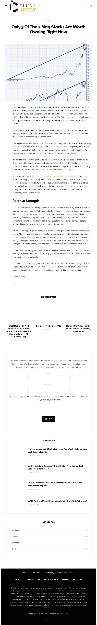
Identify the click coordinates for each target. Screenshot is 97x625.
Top (48, 620)
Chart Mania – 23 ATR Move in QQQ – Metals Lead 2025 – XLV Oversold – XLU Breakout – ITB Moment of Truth (19, 331)
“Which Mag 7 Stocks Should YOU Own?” (58, 176)
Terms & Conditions (72, 579)
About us (19, 579)
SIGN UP (50, 266)
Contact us (34, 579)
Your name (48, 376)
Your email (48, 388)
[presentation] (48, 409)
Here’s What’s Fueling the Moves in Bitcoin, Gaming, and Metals (78, 329)
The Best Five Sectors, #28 (48, 326)
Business (15, 530)
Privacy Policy (51, 579)
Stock (49, 21)
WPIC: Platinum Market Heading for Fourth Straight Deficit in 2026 (57, 501)
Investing (15, 543)
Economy (15, 536)
